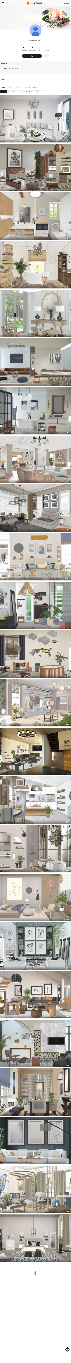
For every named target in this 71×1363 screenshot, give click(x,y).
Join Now (66, 3)
